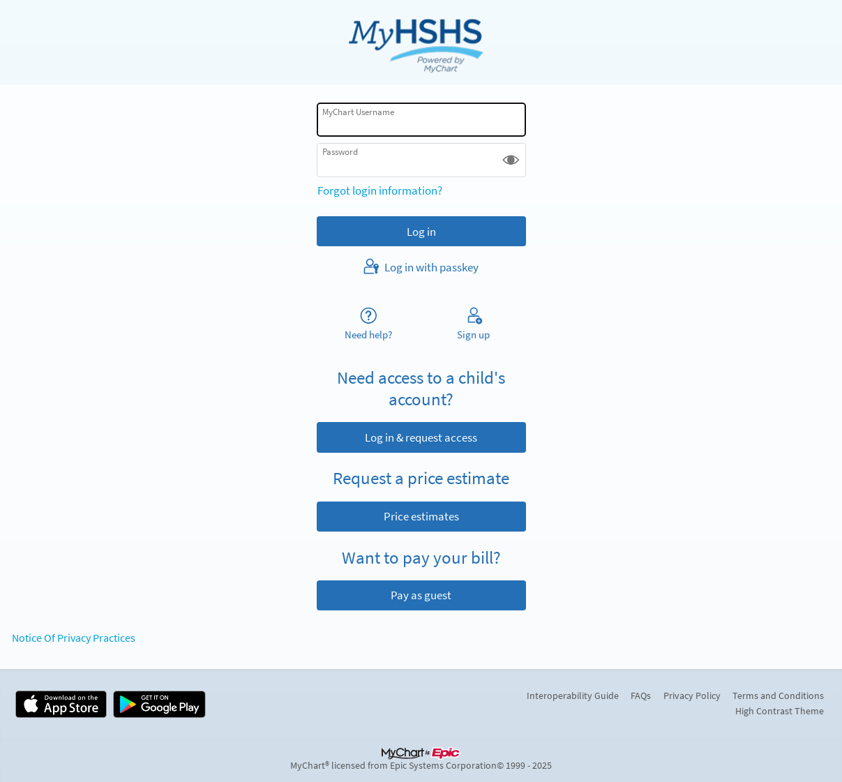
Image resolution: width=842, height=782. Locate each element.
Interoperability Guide (573, 695)
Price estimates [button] (421, 516)
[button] (511, 160)
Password (340, 152)
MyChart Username (358, 112)
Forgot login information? (379, 190)
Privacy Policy (692, 695)
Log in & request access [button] (421, 437)
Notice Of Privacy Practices (73, 638)
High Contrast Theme (779, 711)
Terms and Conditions (778, 695)
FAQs (641, 695)
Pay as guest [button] (421, 595)
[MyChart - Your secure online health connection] (421, 42)
